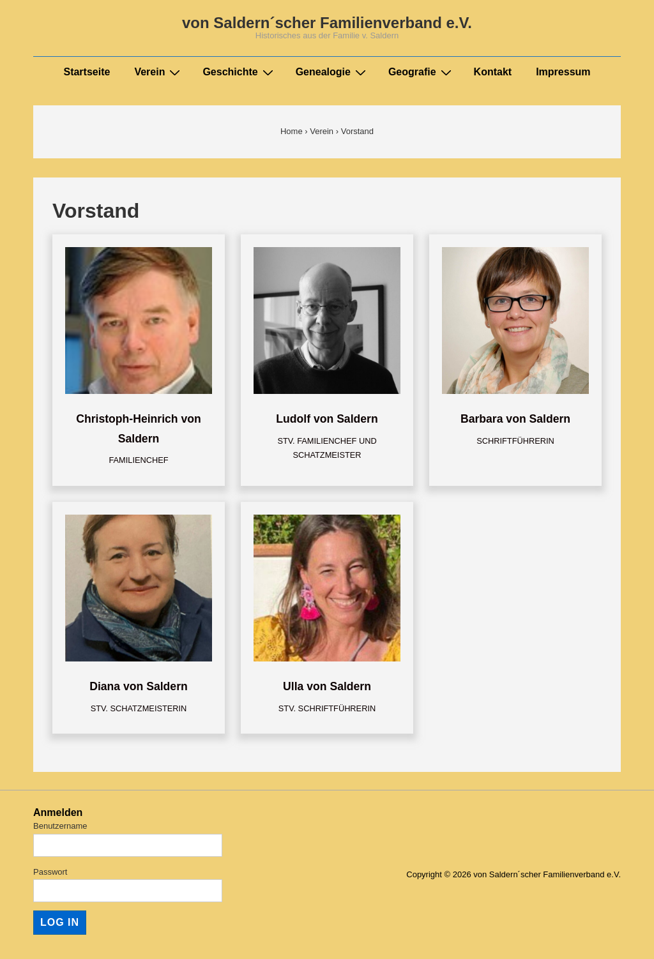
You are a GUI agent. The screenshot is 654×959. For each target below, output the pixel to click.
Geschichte (239, 72)
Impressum (563, 71)
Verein (158, 72)
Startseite (86, 71)
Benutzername (60, 826)
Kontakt (493, 71)
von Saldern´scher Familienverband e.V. (327, 22)
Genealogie (332, 72)
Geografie (421, 72)
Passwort (50, 872)
